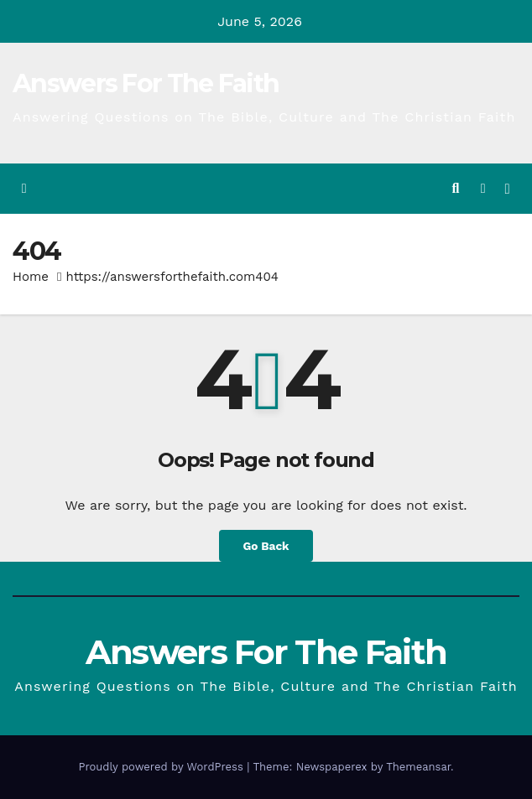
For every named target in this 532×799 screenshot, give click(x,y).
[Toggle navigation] (507, 189)
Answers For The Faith (146, 83)
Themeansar (418, 766)
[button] (455, 188)
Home (31, 276)
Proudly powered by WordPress (162, 766)
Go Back (266, 546)
